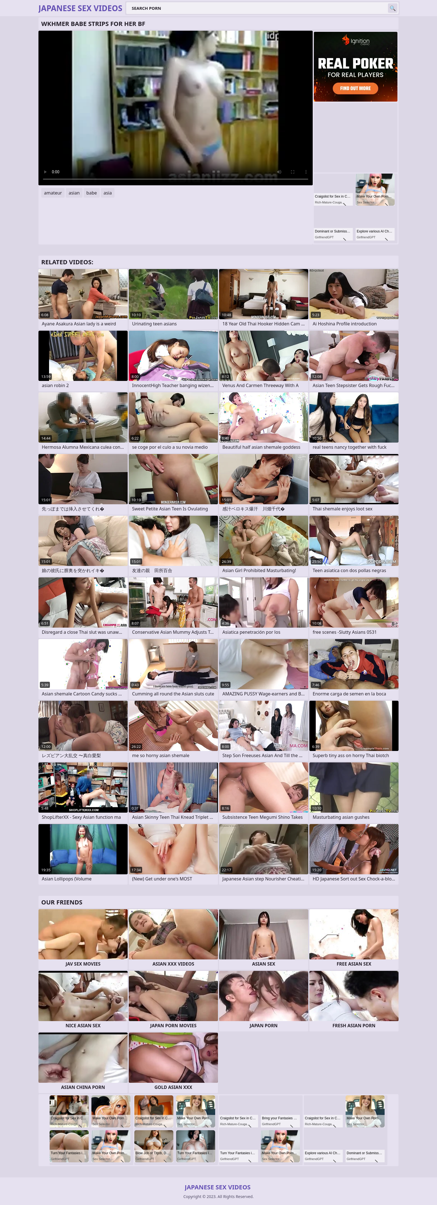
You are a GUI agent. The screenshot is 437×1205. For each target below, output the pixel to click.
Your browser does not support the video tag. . (175, 108)
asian (74, 193)
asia (108, 193)
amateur (53, 193)
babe (91, 193)
